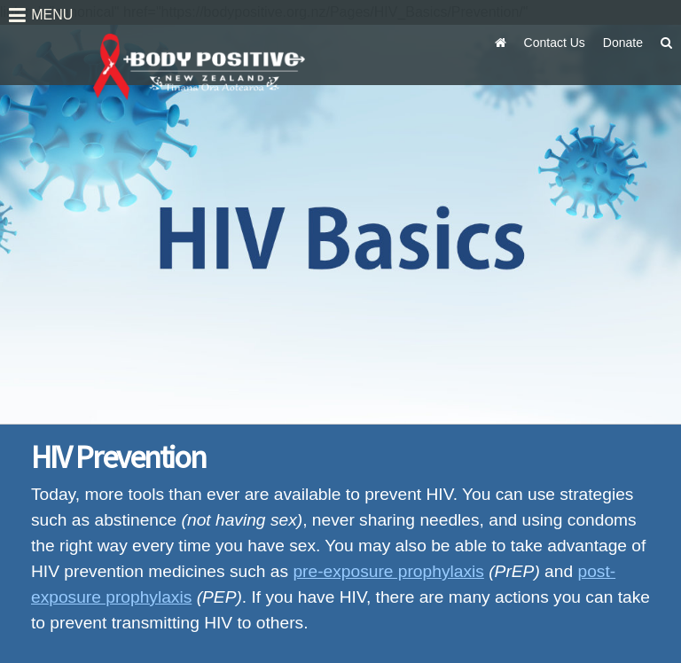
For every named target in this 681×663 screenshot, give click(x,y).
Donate (623, 42)
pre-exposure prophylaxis (388, 571)
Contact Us (554, 42)
